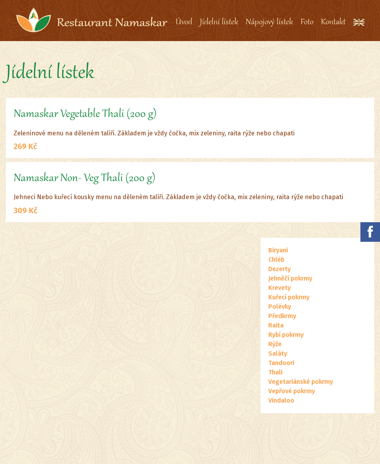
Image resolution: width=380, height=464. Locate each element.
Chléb (276, 259)
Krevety (279, 287)
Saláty (277, 353)
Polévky (279, 306)
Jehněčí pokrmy (290, 278)
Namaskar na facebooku (370, 232)
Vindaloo (281, 400)
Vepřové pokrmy (291, 391)
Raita (276, 325)
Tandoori (281, 363)
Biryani (278, 250)
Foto (306, 22)
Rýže (275, 344)
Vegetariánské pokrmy (300, 381)
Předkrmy (282, 316)
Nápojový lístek (269, 22)
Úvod (184, 22)
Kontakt (333, 22)
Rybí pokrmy (286, 334)
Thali (275, 372)
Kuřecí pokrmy (288, 297)
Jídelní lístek (219, 22)
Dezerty (279, 269)
